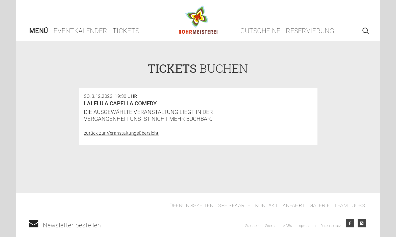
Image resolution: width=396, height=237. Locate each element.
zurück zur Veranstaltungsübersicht (121, 133)
